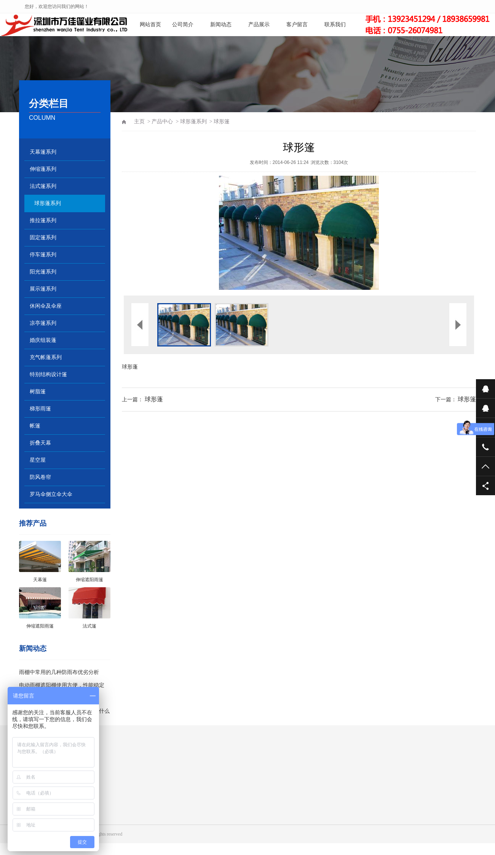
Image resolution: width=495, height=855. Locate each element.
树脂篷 (38, 391)
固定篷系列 (43, 237)
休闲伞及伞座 (46, 306)
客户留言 (297, 24)
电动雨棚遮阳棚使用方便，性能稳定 (61, 685)
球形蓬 (130, 367)
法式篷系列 (43, 186)
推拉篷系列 (43, 220)
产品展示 (259, 24)
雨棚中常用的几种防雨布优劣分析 (59, 672)
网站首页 (150, 24)
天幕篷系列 (43, 152)
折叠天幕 (40, 443)
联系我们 (335, 24)
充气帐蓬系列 (46, 357)
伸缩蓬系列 (43, 169)
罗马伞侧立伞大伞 (51, 494)
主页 (139, 121)
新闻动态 (221, 24)
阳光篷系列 (43, 272)
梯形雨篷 (40, 409)
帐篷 (35, 426)
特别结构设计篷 (48, 374)
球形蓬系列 (47, 203)
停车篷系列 (43, 254)
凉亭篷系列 (43, 323)
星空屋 (38, 460)
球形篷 (467, 399)
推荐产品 (32, 523)
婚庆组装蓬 (43, 340)
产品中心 (162, 121)
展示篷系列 (43, 289)
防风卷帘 (40, 477)
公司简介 (182, 24)
